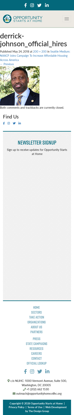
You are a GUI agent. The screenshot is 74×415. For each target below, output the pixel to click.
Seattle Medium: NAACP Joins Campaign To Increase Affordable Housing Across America (35, 55)
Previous (7, 64)
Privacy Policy (16, 407)
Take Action (36, 317)
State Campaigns (36, 343)
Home (36, 307)
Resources (36, 348)
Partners (36, 331)
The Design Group (39, 411)
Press (36, 338)
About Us (36, 327)
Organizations (36, 322)
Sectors (36, 312)
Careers (36, 353)
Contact (36, 358)
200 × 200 (40, 51)
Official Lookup (37, 363)
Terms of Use (34, 407)
